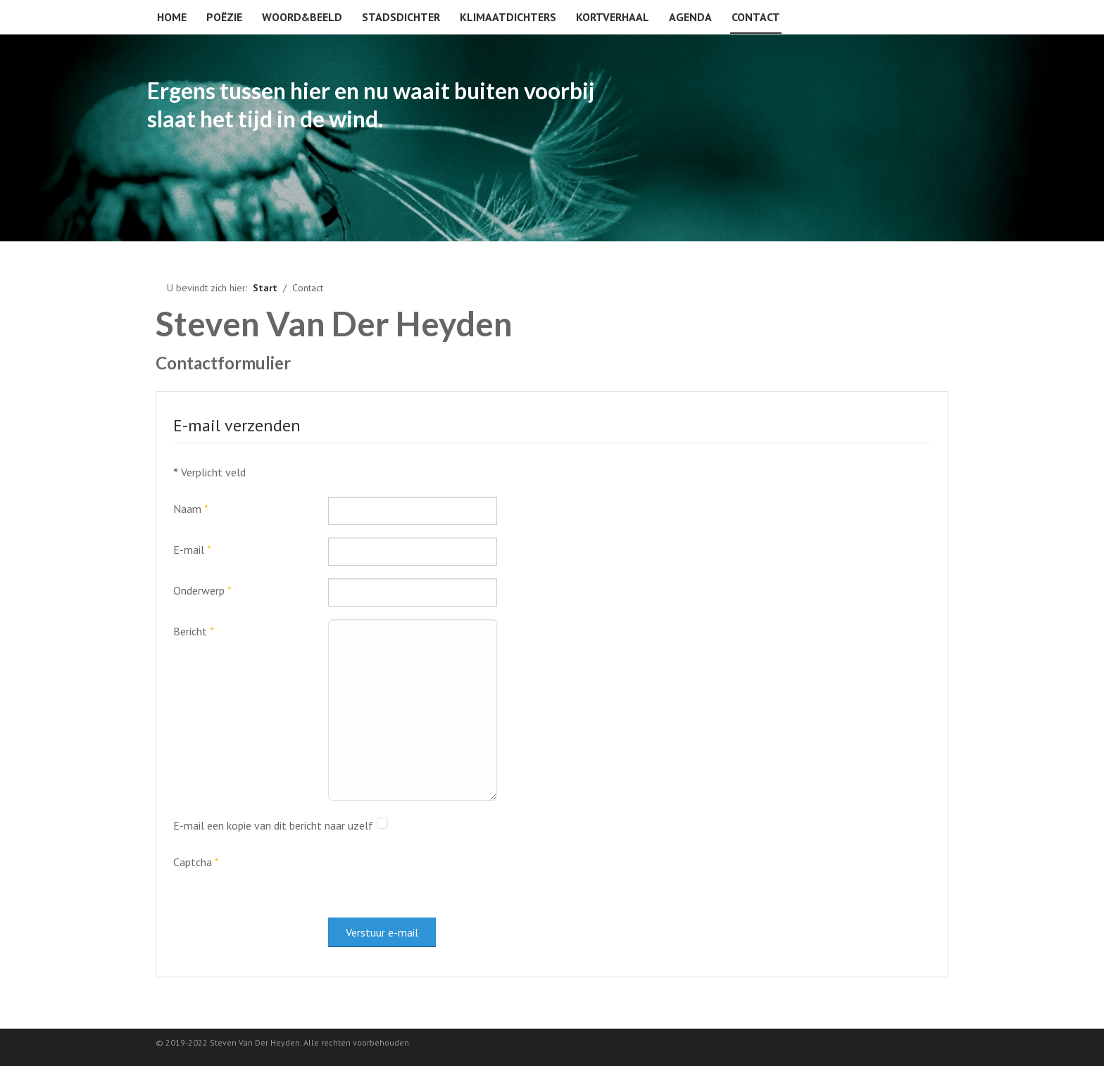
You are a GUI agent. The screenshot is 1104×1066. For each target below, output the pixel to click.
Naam (190, 509)
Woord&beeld (302, 17)
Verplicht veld (209, 472)
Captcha (196, 862)
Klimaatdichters (508, 17)
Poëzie (224, 17)
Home (172, 17)
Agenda (690, 17)
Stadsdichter (401, 17)
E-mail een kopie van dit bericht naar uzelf (273, 825)
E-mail (192, 549)
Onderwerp (202, 590)
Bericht (193, 631)
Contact (756, 17)
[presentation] (435, 877)
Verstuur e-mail (382, 932)
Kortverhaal (612, 17)
